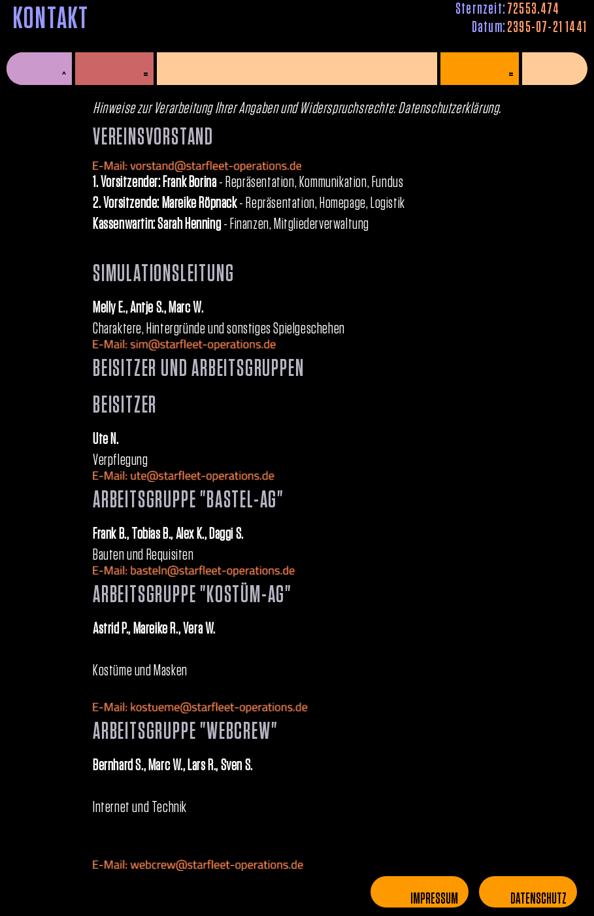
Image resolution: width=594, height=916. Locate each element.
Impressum (434, 899)
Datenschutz (538, 899)
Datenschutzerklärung (448, 108)
